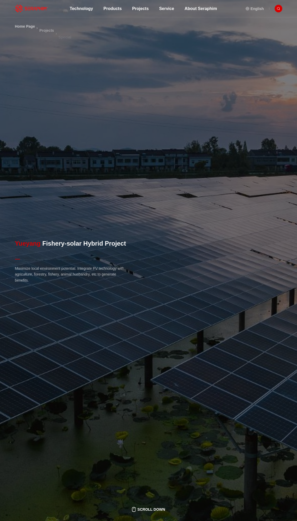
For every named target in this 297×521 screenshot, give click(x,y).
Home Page (25, 30)
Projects (46, 37)
